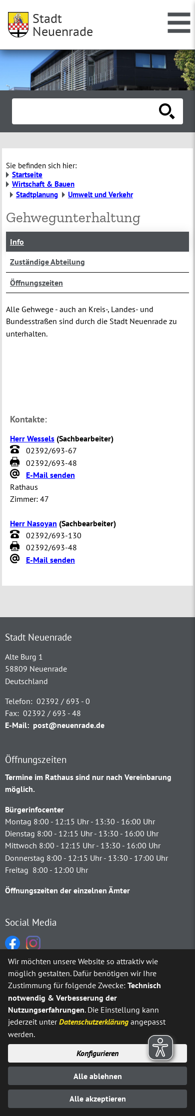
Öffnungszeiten (36, 283)
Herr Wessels (32, 438)
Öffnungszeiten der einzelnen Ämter (67, 890)
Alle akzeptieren (98, 1099)
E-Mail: (17, 725)
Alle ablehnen (98, 1076)
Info (17, 242)
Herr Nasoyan (33, 523)
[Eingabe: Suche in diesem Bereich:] (86, 111)
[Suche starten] (167, 111)
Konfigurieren (97, 1053)
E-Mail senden (50, 475)
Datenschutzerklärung (93, 1022)
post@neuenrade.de (68, 725)
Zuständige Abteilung (47, 262)
